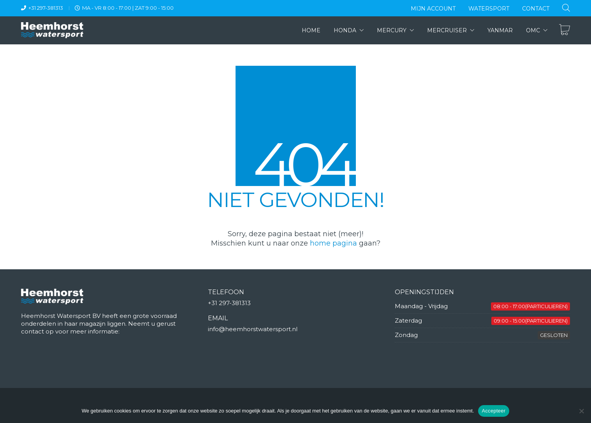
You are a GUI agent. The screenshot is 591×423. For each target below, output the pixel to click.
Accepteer (494, 411)
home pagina (333, 243)
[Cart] (564, 30)
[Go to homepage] (52, 30)
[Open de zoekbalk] (566, 7)
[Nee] (581, 411)
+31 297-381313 (45, 8)
